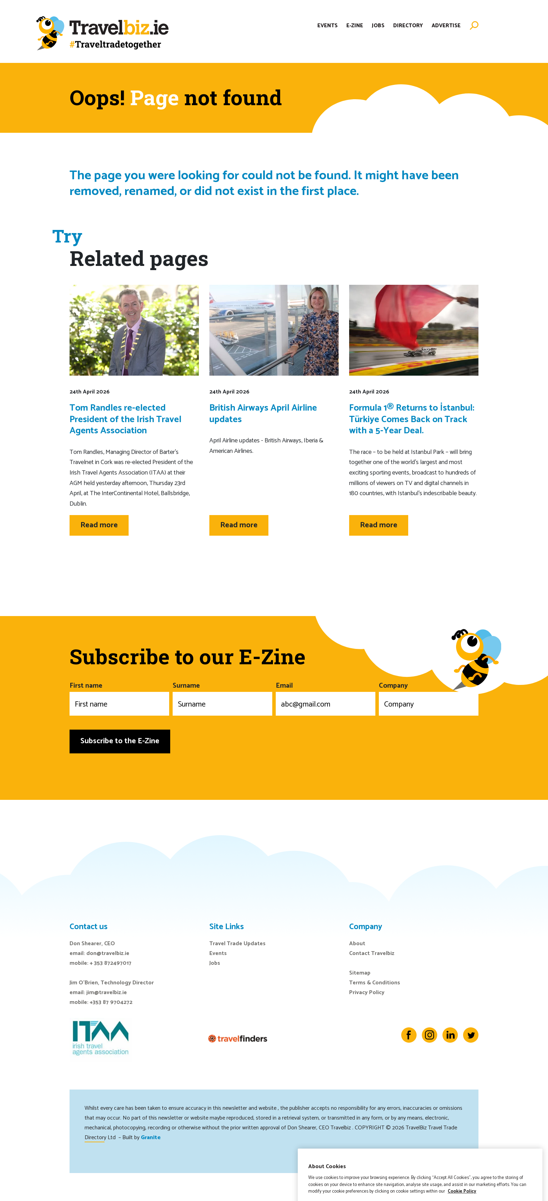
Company (428, 698)
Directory (408, 25)
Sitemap (359, 973)
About (357, 943)
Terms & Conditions (374, 982)
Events (327, 25)
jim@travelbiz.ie (106, 992)
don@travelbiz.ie (107, 953)
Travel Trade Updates (237, 943)
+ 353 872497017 (110, 963)
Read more (99, 525)
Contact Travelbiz (371, 953)
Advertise (446, 25)
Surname (222, 698)
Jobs (378, 25)
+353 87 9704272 (111, 1002)
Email (325, 698)
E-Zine (354, 25)
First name (119, 698)
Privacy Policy (366, 992)
